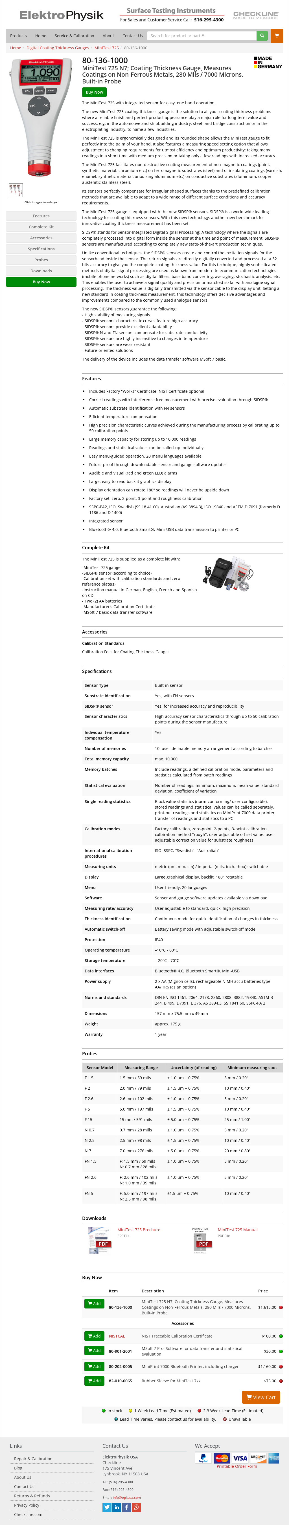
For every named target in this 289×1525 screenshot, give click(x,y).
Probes (41, 259)
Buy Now (41, 281)
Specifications (41, 248)
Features (41, 216)
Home (40, 35)
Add (94, 1303)
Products (18, 35)
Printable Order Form (237, 1466)
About (108, 35)
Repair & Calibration (33, 1458)
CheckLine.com (28, 1514)
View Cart (261, 1397)
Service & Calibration (74, 35)
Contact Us (132, 35)
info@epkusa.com (127, 1497)
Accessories (41, 237)
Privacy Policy (26, 1505)
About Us (22, 1477)
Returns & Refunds (32, 1495)
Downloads (41, 270)
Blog (18, 1468)
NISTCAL (117, 1336)
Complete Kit (41, 226)
